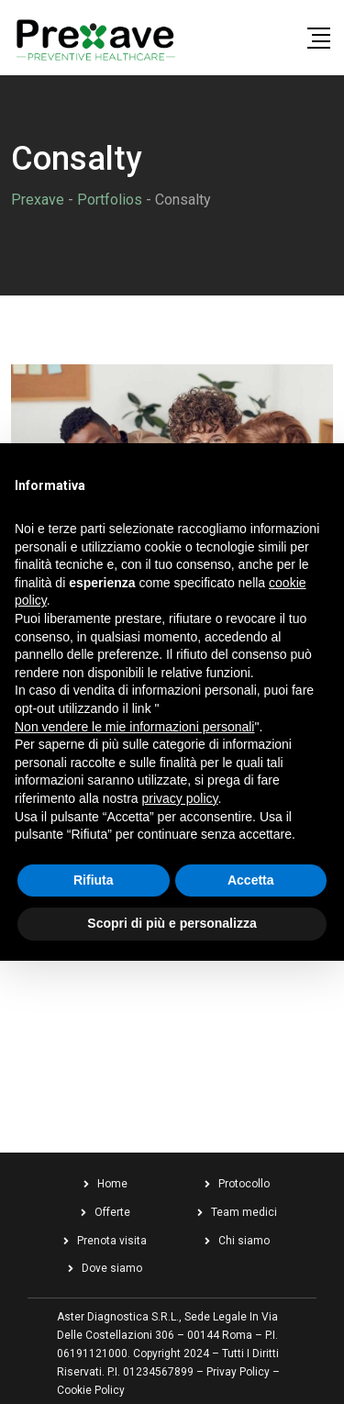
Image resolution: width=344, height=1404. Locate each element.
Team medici (244, 1212)
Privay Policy (238, 1371)
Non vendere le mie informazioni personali (134, 726)
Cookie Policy (91, 1390)
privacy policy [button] (180, 798)
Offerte (112, 1212)
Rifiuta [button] (93, 880)
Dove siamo (112, 1268)
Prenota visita (112, 1240)
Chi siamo (244, 1240)
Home (112, 1183)
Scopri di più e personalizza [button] (171, 923)
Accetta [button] (250, 880)
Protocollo (244, 1183)
